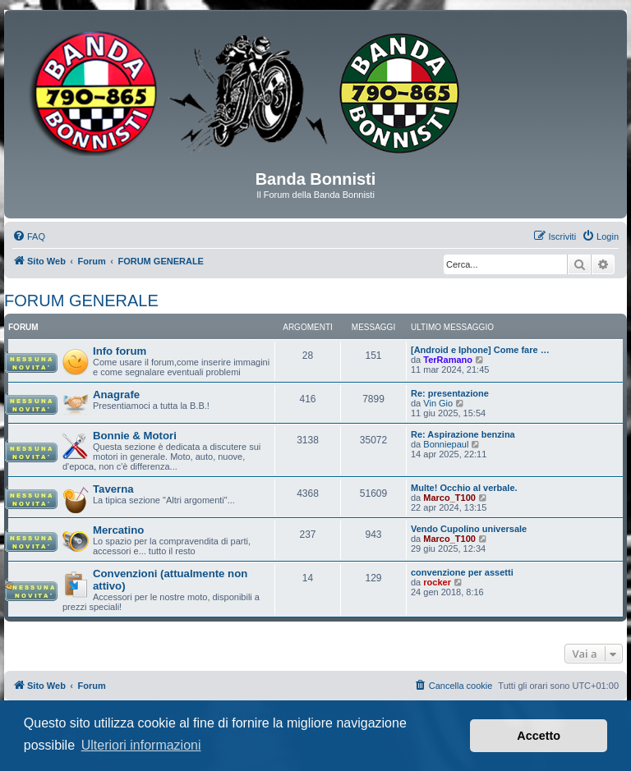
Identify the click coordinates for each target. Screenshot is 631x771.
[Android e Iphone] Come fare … (480, 350)
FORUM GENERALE (81, 300)
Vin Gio (438, 403)
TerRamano (447, 360)
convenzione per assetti (462, 572)
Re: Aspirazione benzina (463, 434)
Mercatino (118, 530)
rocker (437, 582)
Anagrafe (116, 394)
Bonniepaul (445, 444)
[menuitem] (28, 236)
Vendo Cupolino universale (469, 529)
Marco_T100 (449, 498)
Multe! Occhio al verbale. (464, 488)
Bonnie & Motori (135, 435)
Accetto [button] (538, 735)
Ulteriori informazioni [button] (141, 745)
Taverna (113, 489)
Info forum (119, 351)
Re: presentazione (450, 393)
